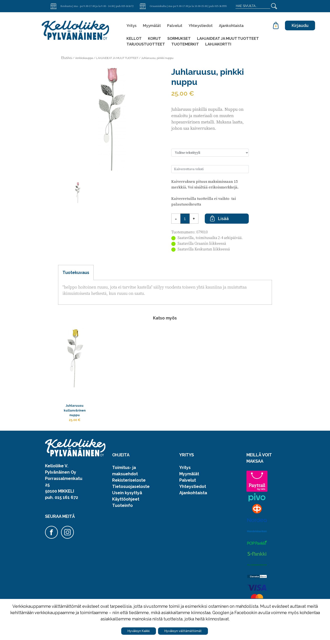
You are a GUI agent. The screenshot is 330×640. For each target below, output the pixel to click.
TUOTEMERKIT (185, 44)
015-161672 (127, 6)
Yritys (131, 25)
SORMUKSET (179, 38)
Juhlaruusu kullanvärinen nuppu (77, 413)
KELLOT (134, 38)
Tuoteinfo (122, 511)
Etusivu (66, 58)
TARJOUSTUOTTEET (145, 44)
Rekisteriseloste (129, 486)
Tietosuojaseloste (131, 492)
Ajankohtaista (231, 25)
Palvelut (174, 25)
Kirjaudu (300, 25)
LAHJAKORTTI (218, 44)
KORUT (154, 38)
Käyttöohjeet (125, 505)
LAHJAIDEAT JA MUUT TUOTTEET (228, 38)
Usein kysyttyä (127, 499)
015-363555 (220, 6)
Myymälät (152, 25)
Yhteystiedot (201, 25)
